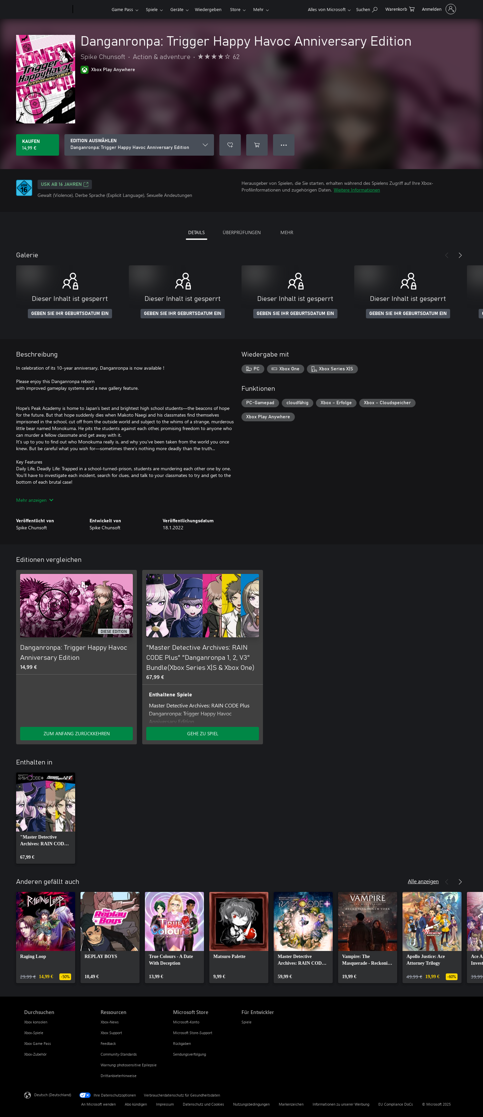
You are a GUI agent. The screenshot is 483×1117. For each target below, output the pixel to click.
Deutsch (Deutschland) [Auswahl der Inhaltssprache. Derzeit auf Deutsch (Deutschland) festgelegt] (52, 1095)
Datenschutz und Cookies (203, 1104)
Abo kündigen (136, 1104)
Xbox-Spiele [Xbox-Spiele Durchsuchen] (33, 1032)
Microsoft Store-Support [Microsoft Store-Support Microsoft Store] (192, 1032)
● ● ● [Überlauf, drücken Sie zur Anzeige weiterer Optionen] (284, 145)
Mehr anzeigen (34, 500)
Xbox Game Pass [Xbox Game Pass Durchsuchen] (37, 1043)
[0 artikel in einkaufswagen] (400, 8)
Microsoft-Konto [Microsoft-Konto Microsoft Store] (186, 1022)
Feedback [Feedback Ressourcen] (108, 1043)
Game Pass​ (122, 9)
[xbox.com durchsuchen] (366, 8)
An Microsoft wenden (98, 1104)
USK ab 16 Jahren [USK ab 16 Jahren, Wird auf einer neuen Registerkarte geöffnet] (65, 184)
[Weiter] (460, 255)
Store (235, 9)
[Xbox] (91, 9)
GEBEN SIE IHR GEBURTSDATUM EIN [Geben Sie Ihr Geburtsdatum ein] (70, 313)
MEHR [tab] (286, 232)
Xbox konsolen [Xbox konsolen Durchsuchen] (35, 1022)
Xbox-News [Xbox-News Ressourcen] (110, 1022)
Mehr (258, 9)
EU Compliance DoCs (395, 1104)
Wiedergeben (208, 9)
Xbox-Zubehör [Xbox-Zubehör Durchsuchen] (35, 1054)
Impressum (165, 1104)
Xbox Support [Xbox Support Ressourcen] (111, 1032)
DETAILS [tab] (196, 232)
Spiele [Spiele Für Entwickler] (246, 1022)
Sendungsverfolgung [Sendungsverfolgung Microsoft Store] (189, 1054)
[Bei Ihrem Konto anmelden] (438, 9)
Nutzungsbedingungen (251, 1104)
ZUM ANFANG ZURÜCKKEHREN (77, 733)
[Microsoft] (47, 9)
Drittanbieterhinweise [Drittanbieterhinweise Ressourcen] (119, 1075)
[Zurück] (446, 255)
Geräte (176, 9)
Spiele (152, 9)
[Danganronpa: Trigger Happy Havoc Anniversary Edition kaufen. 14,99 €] (37, 145)
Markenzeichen (291, 1104)
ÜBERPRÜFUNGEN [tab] (242, 232)
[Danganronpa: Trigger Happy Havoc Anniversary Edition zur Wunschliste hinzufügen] (230, 145)
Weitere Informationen (357, 190)
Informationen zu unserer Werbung (341, 1104)
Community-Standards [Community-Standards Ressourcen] (119, 1054)
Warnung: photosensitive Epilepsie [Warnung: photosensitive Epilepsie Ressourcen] (129, 1065)
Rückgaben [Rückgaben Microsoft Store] (182, 1043)
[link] (45, 818)
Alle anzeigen (423, 881)
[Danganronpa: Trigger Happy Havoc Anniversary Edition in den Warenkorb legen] (257, 145)
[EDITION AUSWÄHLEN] (139, 145)
